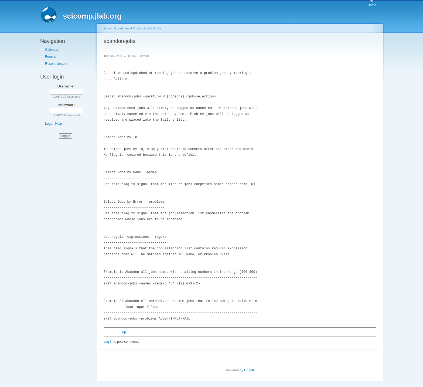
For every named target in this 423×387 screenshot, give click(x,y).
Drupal (249, 370)
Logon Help (53, 123)
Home (371, 5)
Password (67, 105)
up (124, 332)
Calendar (51, 50)
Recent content (56, 64)
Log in (108, 342)
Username (66, 86)
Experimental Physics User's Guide (137, 28)
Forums (50, 57)
